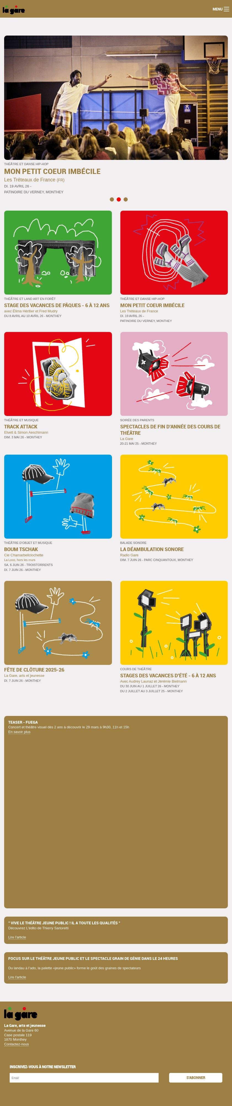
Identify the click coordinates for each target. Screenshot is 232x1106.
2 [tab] (118, 199)
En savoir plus (19, 732)
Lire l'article (17, 937)
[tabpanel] (116, 115)
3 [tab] (125, 199)
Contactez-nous (16, 1044)
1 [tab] (111, 199)
